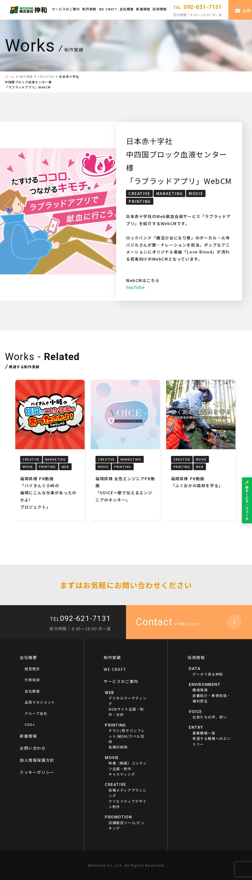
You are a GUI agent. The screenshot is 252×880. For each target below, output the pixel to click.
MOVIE (196, 193)
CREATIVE (139, 193)
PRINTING (139, 201)
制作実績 (89, 9)
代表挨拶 (32, 679)
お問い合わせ (33, 748)
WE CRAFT (108, 9)
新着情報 (143, 9)
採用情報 (160, 9)
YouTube (135, 287)
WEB (65, 467)
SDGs (30, 724)
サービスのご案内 (66, 9)
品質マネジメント (40, 702)
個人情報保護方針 (37, 760)
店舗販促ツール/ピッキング (127, 822)
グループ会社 (36, 713)
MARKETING (169, 193)
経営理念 (32, 668)
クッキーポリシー (37, 772)
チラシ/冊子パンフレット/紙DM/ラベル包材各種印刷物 (127, 736)
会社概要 (127, 9)
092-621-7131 (197, 7)
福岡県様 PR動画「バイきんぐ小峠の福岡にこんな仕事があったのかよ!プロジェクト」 (48, 493)
